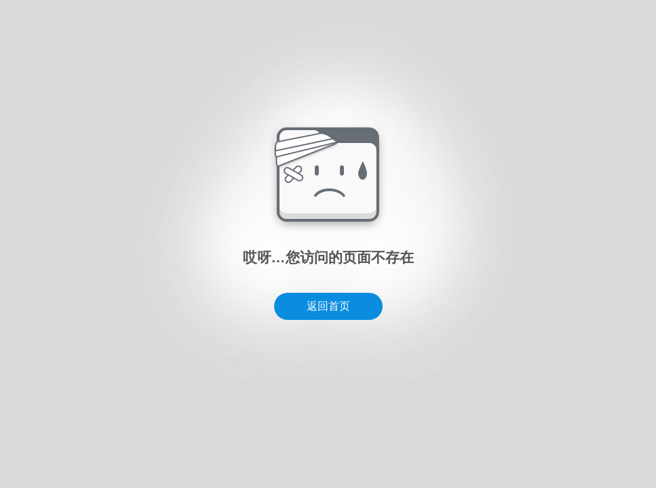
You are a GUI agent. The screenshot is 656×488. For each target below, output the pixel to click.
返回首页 (328, 306)
